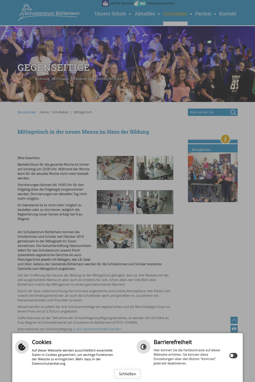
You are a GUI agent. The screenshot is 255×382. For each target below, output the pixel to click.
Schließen (127, 373)
